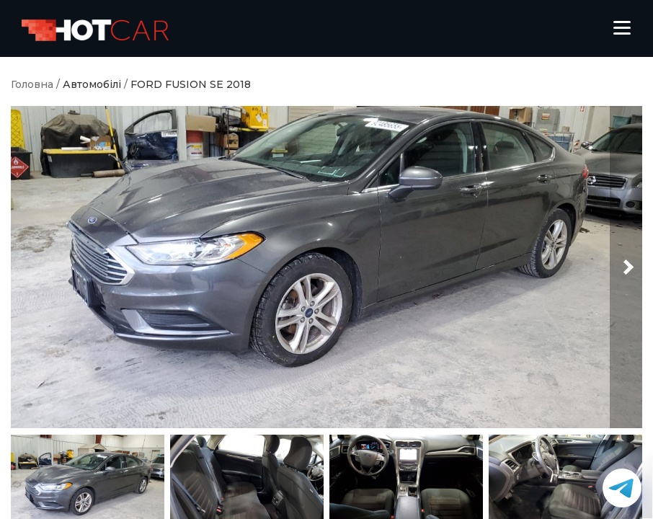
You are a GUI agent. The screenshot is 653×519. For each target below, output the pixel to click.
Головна (32, 85)
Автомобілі (92, 85)
